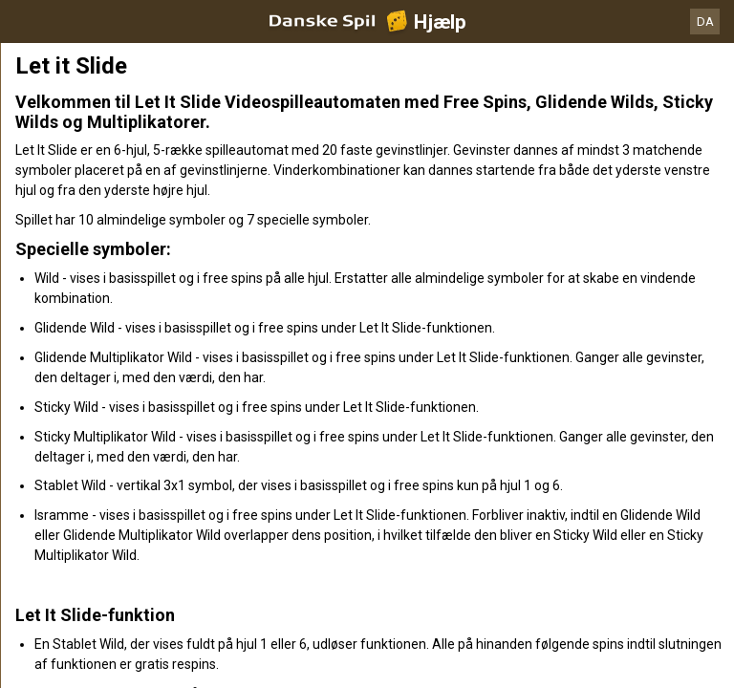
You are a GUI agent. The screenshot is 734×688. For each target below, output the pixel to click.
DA (705, 21)
